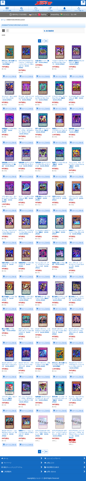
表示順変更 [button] (49, 31)
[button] (3, 3)
